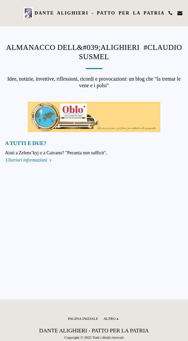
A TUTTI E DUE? (25, 143)
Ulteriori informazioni (29, 160)
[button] (7, 13)
